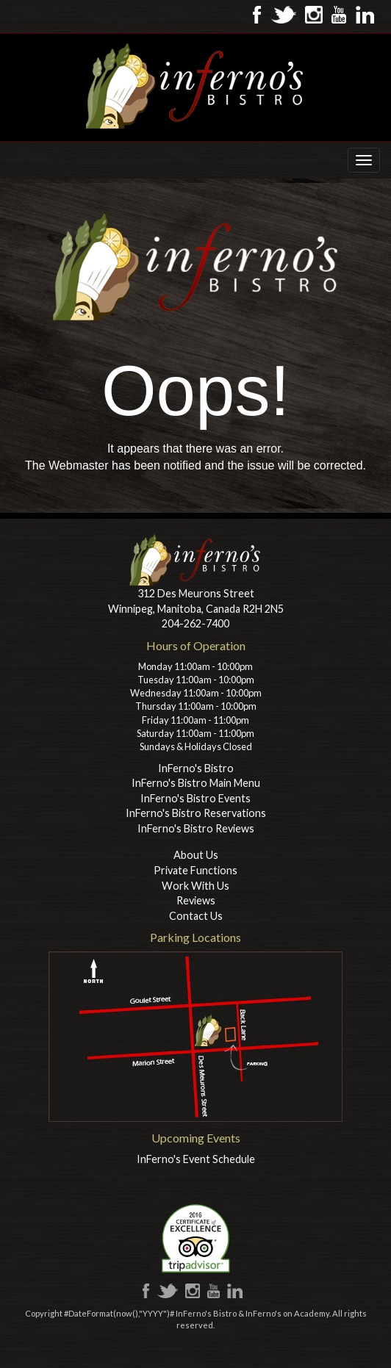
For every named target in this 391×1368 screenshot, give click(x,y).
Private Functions (195, 870)
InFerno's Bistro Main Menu (196, 783)
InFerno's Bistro (196, 768)
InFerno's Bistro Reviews (195, 828)
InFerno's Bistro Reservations (196, 813)
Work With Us (195, 885)
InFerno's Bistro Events (195, 798)
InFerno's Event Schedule (196, 1159)
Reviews (195, 900)
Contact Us (196, 916)
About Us (195, 855)
